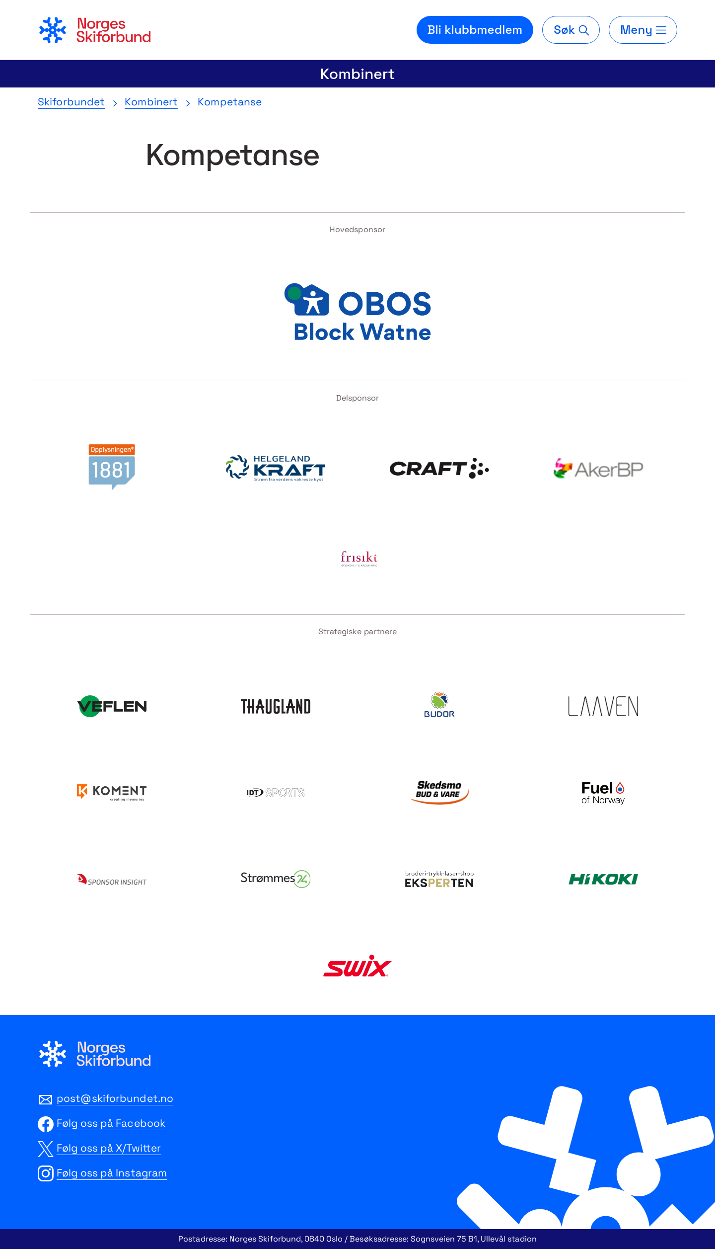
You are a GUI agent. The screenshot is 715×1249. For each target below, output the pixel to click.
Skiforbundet (71, 101)
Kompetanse (230, 101)
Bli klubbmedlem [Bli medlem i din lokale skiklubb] (475, 29)
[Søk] (571, 30)
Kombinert (357, 73)
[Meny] (643, 30)
